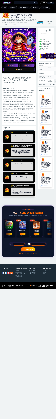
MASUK (43, 2)
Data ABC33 (32, 273)
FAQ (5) (14, 24)
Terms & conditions (10, 285)
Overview (40, 21)
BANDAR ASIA (45, 7)
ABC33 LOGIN (13, 7)
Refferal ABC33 (32, 272)
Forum (44, 272)
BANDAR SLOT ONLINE (7, 11)
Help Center (45, 270)
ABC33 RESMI (35, 7)
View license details (43, 36)
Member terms (19, 285)
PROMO (19, 69)
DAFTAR (11, 65)
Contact (3, 285)
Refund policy (12, 286)
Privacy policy (5, 286)
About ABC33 (32, 270)
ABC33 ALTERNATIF (23, 7)
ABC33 (4, 7)
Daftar (51, 2)
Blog (44, 273)
